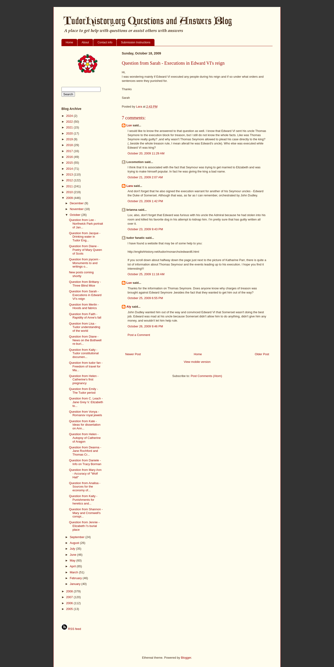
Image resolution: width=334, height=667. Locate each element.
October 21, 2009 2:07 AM (145, 177)
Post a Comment (139, 335)
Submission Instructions (135, 42)
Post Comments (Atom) (206, 376)
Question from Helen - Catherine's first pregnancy (83, 379)
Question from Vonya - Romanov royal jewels (85, 413)
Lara (129, 186)
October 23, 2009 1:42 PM (145, 201)
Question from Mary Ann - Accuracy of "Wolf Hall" (85, 473)
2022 (70, 121)
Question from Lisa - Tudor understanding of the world (84, 327)
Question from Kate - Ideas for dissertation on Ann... (84, 424)
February (76, 578)
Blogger (186, 657)
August (75, 543)
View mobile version (197, 362)
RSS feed (71, 629)
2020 (70, 133)
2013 (70, 174)
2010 (70, 192)
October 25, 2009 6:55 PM (145, 298)
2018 (70, 145)
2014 (70, 168)
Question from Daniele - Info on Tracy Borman (85, 462)
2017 (70, 151)
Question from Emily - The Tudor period (83, 390)
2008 (70, 591)
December (77, 203)
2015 (70, 162)
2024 (70, 116)
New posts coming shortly (81, 274)
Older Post (262, 354)
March (74, 572)
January (75, 584)
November (77, 209)
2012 (70, 180)
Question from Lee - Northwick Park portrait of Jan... (86, 223)
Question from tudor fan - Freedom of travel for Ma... (86, 366)
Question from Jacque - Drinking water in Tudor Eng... (84, 236)
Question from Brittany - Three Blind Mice (85, 283)
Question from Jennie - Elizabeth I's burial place (84, 525)
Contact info (104, 42)
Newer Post (133, 354)
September (77, 537)
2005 (70, 609)
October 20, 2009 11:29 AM (146, 153)
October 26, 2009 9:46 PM (145, 326)
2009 (70, 198)
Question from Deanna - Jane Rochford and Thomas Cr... (85, 451)
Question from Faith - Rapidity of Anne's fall (85, 315)
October (75, 215)
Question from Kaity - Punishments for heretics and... (83, 499)
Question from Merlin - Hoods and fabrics (84, 306)
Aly (128, 306)
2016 (70, 157)
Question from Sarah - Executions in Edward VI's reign (85, 295)
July (73, 548)
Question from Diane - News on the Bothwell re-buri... (85, 340)
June (73, 554)
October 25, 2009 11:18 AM (146, 274)
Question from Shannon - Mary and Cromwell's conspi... (86, 512)
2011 (70, 186)
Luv (129, 125)
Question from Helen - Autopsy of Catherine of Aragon (84, 437)
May (73, 560)
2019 (70, 139)
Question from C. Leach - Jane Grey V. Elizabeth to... (86, 402)
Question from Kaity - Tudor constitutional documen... (84, 353)
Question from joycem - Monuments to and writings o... (84, 263)
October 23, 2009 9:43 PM (145, 229)
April (73, 566)
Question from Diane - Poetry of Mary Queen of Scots (85, 249)
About (85, 42)
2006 (70, 603)
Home (69, 42)
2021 (70, 127)
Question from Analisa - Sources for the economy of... (84, 486)
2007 (70, 597)
